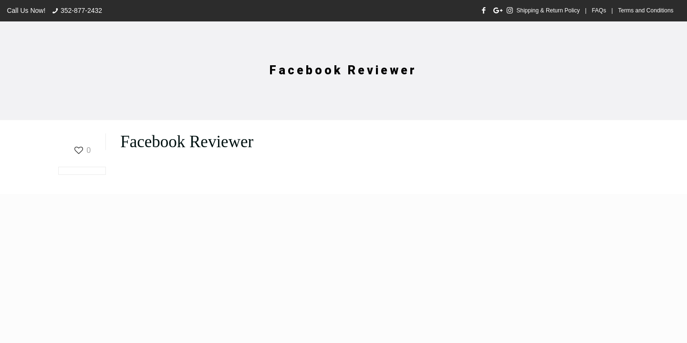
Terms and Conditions (646, 10)
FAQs (599, 10)
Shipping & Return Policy (548, 10)
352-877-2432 (81, 10)
